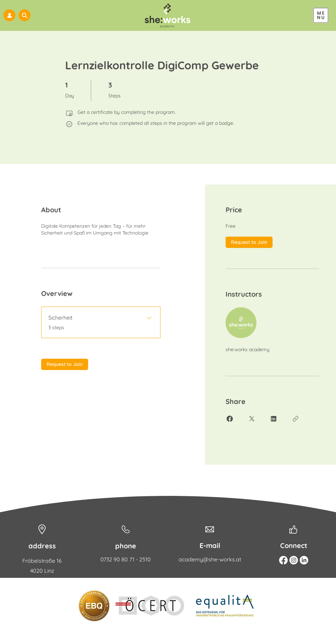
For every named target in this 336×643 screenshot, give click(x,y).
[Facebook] (283, 560)
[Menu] (320, 15)
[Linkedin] (304, 560)
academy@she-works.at (210, 559)
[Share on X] (252, 419)
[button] (25, 15)
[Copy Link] (295, 419)
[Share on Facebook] (230, 419)
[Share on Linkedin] (273, 419)
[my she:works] (9, 15)
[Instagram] (293, 560)
